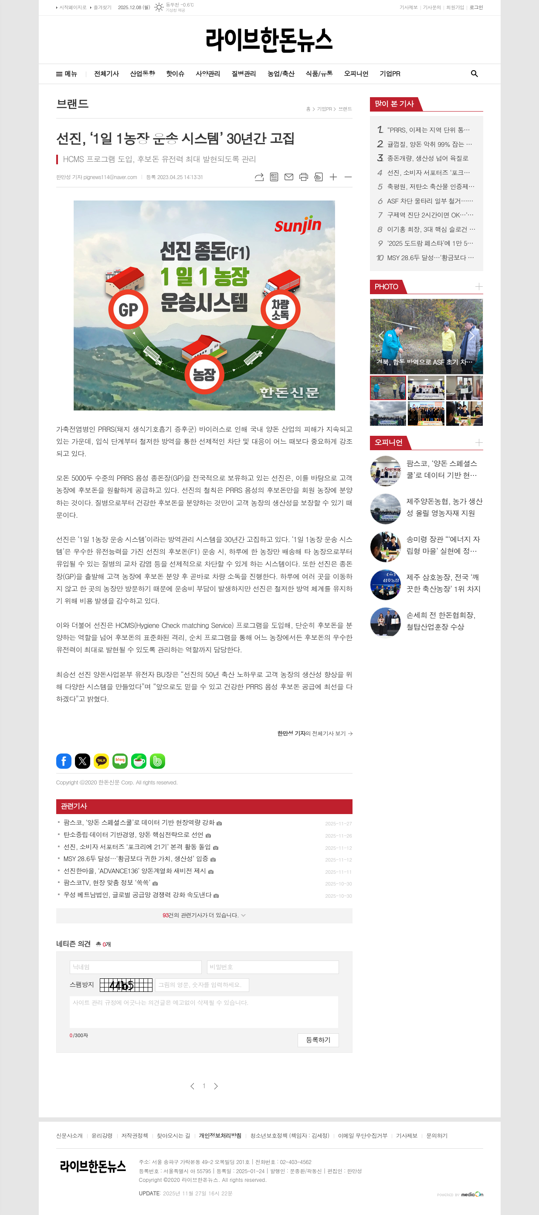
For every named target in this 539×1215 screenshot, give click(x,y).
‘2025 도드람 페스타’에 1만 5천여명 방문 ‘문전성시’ (431, 243)
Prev (381, 336)
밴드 (157, 761)
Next (472, 336)
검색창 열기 (474, 74)
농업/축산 (281, 73)
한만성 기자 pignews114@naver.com (97, 176)
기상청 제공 (175, 10)
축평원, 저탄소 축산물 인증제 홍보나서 (431, 186)
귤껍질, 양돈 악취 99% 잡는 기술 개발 (431, 144)
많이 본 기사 (394, 103)
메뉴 (71, 73)
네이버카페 (138, 761)
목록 (274, 177)
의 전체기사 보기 (311, 733)
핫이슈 (175, 73)
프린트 (303, 177)
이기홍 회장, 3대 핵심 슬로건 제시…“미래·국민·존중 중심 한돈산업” (431, 229)
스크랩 (318, 177)
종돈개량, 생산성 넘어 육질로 (427, 158)
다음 (216, 1086)
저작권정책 (135, 1136)
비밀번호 (221, 967)
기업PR (390, 73)
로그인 (476, 7)
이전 (192, 1086)
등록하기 (318, 1039)
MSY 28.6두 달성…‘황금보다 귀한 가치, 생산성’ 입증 (431, 257)
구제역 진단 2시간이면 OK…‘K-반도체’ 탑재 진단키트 (431, 214)
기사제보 (408, 7)
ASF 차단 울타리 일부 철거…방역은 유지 (431, 201)
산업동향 (142, 73)
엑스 (82, 761)
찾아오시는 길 (173, 1136)
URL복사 (259, 177)
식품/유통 (318, 73)
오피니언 (356, 73)
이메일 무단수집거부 (363, 1136)
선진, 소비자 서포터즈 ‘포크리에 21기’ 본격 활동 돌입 (431, 172)
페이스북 (63, 761)
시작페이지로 (73, 7)
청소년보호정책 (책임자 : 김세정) (289, 1136)
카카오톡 (101, 761)
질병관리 (243, 73)
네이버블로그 (120, 761)
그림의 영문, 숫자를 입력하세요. (199, 984)
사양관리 (208, 73)
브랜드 (345, 108)
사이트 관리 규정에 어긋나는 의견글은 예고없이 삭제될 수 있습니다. (161, 1002)
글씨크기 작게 (348, 177)
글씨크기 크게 (333, 177)
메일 (289, 177)
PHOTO (386, 286)
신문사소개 (69, 1136)
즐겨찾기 (103, 7)
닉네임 (81, 967)
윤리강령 (102, 1136)
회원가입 (455, 7)
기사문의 (432, 7)
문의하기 (436, 1136)
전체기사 (106, 73)
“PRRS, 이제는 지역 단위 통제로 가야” (431, 130)
